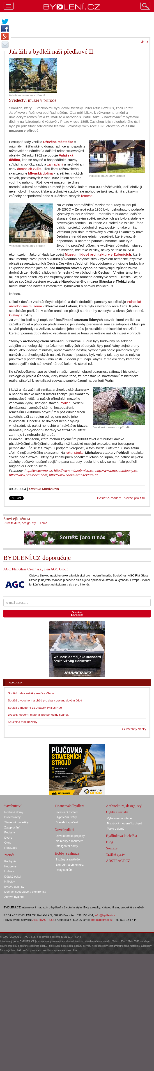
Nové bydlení (64, 830)
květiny (14, 315)
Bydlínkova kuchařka (121, 836)
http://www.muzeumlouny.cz (116, 470)
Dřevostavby (12, 817)
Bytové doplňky (14, 886)
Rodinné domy (13, 812)
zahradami (55, 164)
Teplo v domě (115, 828)
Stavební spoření (67, 822)
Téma (43, 523)
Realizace (10, 847)
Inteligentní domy (67, 846)
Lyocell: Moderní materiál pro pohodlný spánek (38, 714)
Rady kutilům (64, 869)
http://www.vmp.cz (38, 470)
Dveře (8, 837)
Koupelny (10, 866)
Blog (109, 842)
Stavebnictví (12, 806)
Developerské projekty (70, 835)
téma (144, 41)
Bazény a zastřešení (69, 859)
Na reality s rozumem (69, 841)
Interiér (8, 855)
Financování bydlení (69, 806)
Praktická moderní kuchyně (124, 823)
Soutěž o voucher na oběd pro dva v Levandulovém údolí (45, 700)
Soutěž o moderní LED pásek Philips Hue (35, 707)
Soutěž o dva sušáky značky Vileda (31, 693)
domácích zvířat (29, 169)
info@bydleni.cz (105, 915)
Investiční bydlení (67, 812)
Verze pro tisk (134, 498)
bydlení (65, 403)
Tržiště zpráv (115, 854)
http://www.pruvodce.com (28, 475)
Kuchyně (10, 861)
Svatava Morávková (44, 489)
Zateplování (12, 827)
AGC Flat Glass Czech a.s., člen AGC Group (35, 569)
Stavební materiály (16, 822)
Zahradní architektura (70, 864)
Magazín (15, 682)
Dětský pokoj (12, 876)
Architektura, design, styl (21, 523)
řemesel (87, 196)
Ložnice (9, 871)
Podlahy (9, 832)
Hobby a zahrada (67, 853)
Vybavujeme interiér (120, 818)
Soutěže (111, 848)
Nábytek (9, 881)
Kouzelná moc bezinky (22, 722)
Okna (7, 842)
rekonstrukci (75, 452)
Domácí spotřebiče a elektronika (25, 891)
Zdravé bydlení (14, 897)
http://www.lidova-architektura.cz (73, 475)
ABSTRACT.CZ (118, 861)
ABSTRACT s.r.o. (43, 919)
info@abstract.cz (102, 919)
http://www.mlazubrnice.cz (73, 470)
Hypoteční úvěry (66, 817)
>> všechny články (134, 729)
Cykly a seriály (117, 812)
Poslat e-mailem (109, 498)
